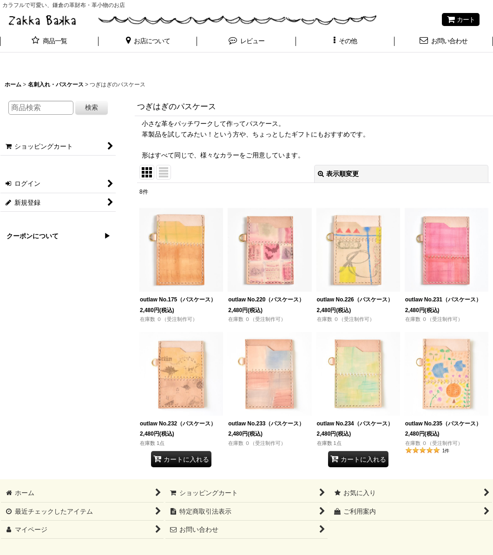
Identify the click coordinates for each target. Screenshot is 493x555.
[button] (148, 42)
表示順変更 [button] (338, 173)
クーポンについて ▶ (55, 236)
